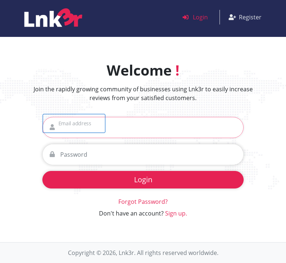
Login (195, 17)
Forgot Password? (143, 202)
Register (245, 17)
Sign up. (176, 213)
